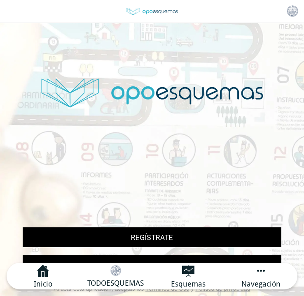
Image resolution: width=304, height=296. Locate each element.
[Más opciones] (261, 276)
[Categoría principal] (292, 11)
